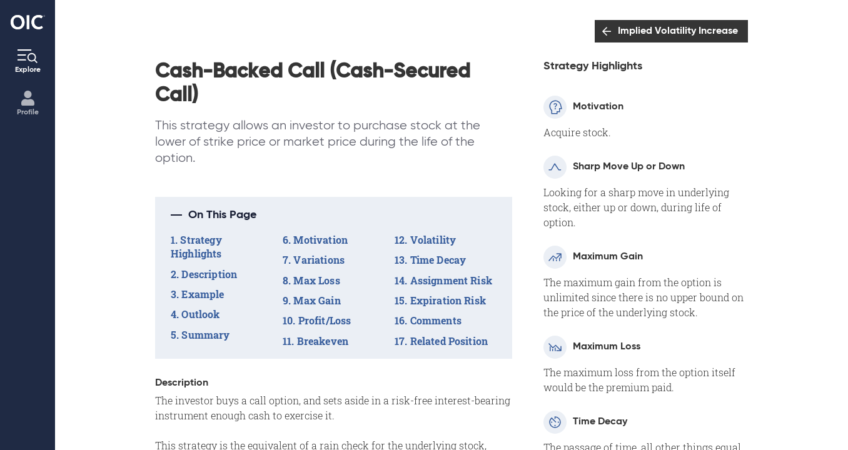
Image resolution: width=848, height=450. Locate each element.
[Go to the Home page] (28, 22)
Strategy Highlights (196, 246)
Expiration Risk (448, 300)
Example (202, 294)
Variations (319, 259)
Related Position (449, 341)
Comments (436, 320)
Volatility (433, 239)
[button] (333, 215)
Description (209, 274)
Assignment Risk (451, 280)
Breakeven (322, 341)
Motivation (320, 239)
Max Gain (316, 300)
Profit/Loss (324, 320)
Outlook (200, 314)
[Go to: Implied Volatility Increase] (671, 31)
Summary (205, 334)
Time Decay (438, 259)
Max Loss (316, 280)
